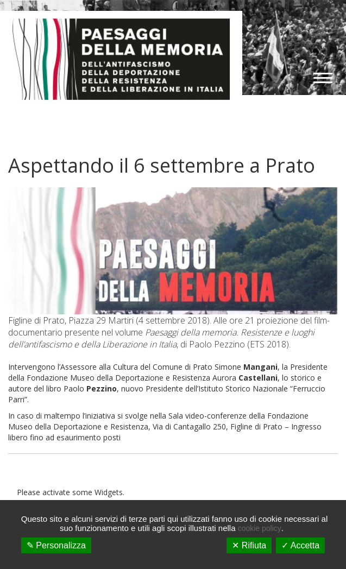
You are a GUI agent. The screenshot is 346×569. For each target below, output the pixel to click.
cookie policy (259, 528)
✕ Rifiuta (249, 545)
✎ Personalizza (56, 545)
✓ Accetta (300, 545)
